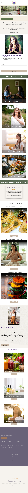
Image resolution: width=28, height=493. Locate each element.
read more (5, 345)
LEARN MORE (14, 236)
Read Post (14, 373)
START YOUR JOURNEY (7, 18)
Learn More (14, 301)
